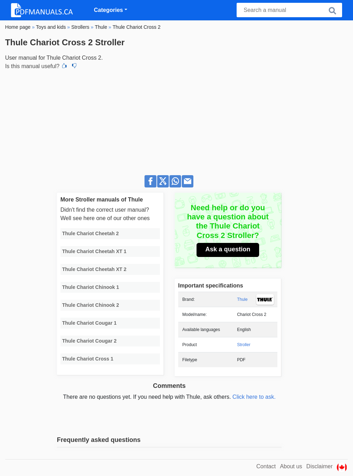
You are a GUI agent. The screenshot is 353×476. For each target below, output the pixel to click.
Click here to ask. (254, 397)
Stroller (243, 344)
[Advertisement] (176, 120)
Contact (266, 466)
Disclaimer (319, 466)
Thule (242, 299)
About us (291, 466)
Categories (108, 10)
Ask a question (227, 249)
